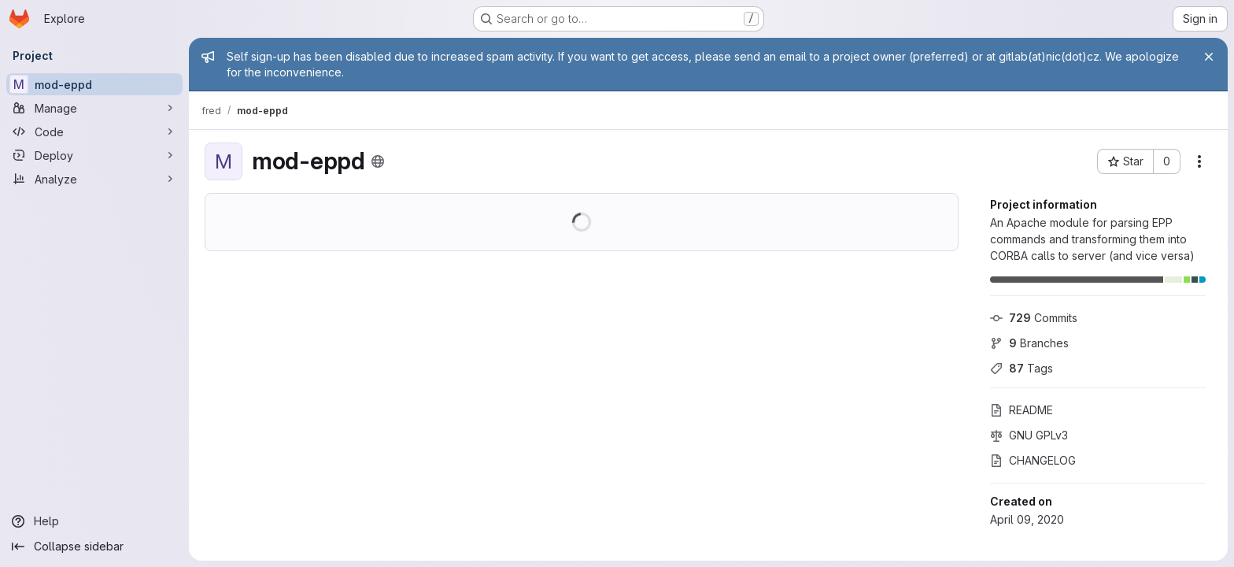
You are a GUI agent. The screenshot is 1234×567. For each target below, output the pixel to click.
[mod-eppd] (94, 84)
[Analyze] (94, 179)
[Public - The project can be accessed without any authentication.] (377, 161)
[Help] (94, 521)
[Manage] (94, 108)
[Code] (94, 131)
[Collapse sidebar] (94, 547)
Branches (1029, 343)
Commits (1033, 317)
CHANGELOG (1033, 460)
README (1021, 410)
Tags (1021, 368)
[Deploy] (94, 155)
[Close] (1208, 56)
